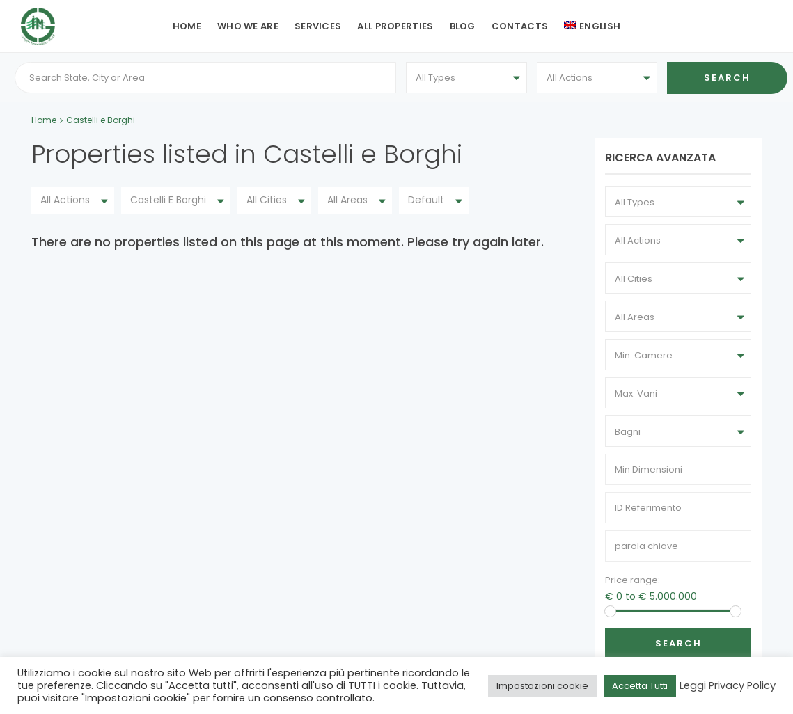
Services (318, 26)
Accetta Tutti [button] (640, 685)
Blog (463, 26)
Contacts (520, 26)
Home (187, 26)
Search (678, 646)
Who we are (247, 26)
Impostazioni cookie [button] (542, 685)
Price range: (632, 582)
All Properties (395, 26)
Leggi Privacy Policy (728, 685)
